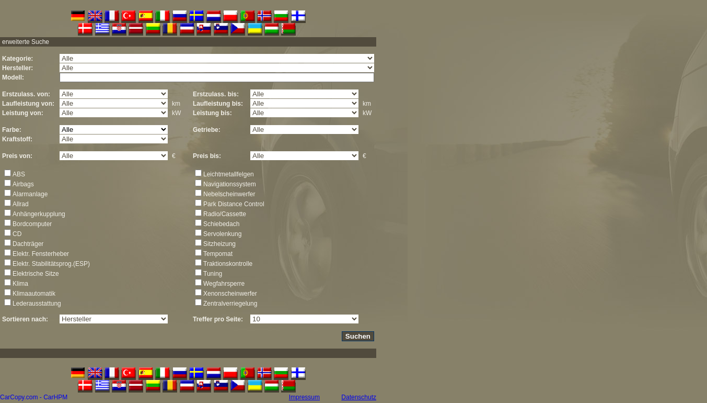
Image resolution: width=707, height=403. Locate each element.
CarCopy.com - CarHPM (33, 397)
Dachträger (28, 244)
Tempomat (218, 254)
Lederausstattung (37, 303)
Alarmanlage (30, 194)
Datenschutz (358, 397)
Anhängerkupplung (39, 214)
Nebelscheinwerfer (229, 194)
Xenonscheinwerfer (230, 293)
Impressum (304, 397)
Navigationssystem (229, 184)
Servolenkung (222, 234)
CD (17, 234)
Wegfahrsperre (224, 283)
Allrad (21, 204)
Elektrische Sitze (36, 273)
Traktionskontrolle (227, 263)
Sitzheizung (219, 244)
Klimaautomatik (34, 293)
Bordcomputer (32, 224)
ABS (19, 174)
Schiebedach (221, 224)
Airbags (23, 184)
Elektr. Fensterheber (41, 254)
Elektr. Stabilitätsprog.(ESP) (51, 263)
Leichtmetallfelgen (228, 174)
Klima (20, 283)
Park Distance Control (233, 204)
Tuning (212, 273)
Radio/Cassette (224, 214)
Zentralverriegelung (230, 303)
